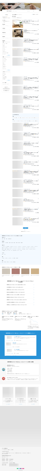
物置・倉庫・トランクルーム (16, 250)
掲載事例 (12, 449)
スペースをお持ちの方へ (4, 449)
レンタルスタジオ (24, 246)
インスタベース (2, 2)
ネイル (27, 117)
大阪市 (10, 2)
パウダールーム (36, 246)
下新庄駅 (17, 242)
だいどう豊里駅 (6, 242)
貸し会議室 (7, 246)
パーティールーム (15, 246)
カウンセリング (23, 117)
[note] (23, 468)
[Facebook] (20, 468)
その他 (21, 250)
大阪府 (9, 2)
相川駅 (12, 242)
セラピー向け (14, 17)
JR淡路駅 (21, 242)
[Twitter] (18, 468)
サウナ (12, 250)
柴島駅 (19, 242)
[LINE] (17, 468)
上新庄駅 (10, 242)
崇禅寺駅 (16, 2)
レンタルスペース (4, 246)
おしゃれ (5, 254)
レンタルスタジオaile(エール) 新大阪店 (9, 340)
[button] (20, 285)
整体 (20, 117)
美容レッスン (35, 117)
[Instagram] (22, 468)
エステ (32, 117)
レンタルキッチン (19, 246)
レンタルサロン (6, 2)
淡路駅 (14, 242)
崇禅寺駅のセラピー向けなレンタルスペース (22, 2)
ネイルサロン (32, 246)
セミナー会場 (11, 246)
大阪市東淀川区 (13, 2)
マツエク (29, 117)
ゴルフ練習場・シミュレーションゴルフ (6, 250)
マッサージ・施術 (15, 117)
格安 (2, 254)
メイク (18, 117)
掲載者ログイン (9, 449)
